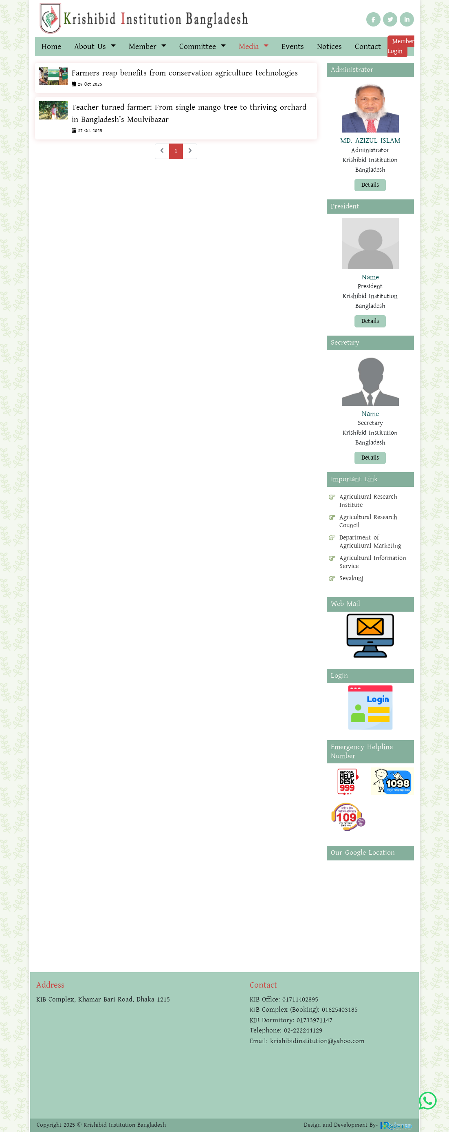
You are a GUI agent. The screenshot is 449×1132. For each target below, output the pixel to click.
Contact (368, 46)
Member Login (400, 46)
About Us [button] (91, 46)
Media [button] (250, 46)
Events (293, 46)
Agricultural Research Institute (368, 501)
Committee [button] (199, 46)
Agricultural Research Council (368, 521)
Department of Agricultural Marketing (370, 542)
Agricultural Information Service (372, 562)
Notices (329, 46)
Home (51, 46)
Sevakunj (351, 579)
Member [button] (144, 46)
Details (370, 185)
